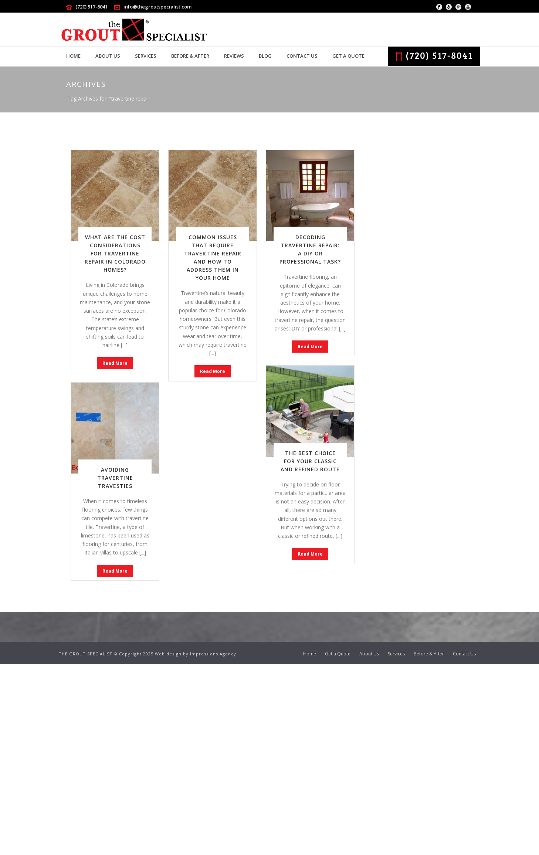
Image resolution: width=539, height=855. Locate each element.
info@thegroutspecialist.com (157, 6)
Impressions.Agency (213, 653)
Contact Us (302, 55)
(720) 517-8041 (91, 6)
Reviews (234, 55)
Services (145, 55)
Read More (115, 363)
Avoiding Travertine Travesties (115, 477)
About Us (107, 55)
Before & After (190, 55)
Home (73, 55)
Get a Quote (348, 55)
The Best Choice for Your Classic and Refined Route (310, 461)
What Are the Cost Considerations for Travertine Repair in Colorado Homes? (115, 253)
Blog (265, 55)
